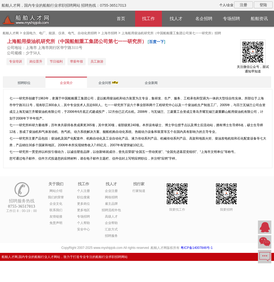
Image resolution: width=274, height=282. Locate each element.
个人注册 (83, 191)
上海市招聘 (109, 33)
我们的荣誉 (56, 197)
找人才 (176, 18)
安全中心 (83, 229)
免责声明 (56, 223)
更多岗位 (83, 204)
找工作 (148, 18)
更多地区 (83, 210)
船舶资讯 (259, 18)
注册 (243, 5)
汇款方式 (111, 229)
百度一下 (156, 42)
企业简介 (66, 83)
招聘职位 (24, 83)
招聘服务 (111, 236)
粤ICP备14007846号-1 (197, 248)
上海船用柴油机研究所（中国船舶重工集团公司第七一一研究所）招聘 (171, 33)
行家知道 (138, 191)
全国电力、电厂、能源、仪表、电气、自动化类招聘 (60, 33)
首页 (121, 18)
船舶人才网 (11, 33)
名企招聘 (203, 18)
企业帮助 (111, 223)
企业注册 (111, 191)
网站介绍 (56, 191)
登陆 (263, 5)
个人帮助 (83, 223)
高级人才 (111, 216)
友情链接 (56, 216)
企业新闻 (151, 83)
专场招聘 (231, 18)
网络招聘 (111, 197)
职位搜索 (83, 197)
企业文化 (56, 204)
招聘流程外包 (111, 210)
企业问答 (104, 83)
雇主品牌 (111, 204)
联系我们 (56, 210)
